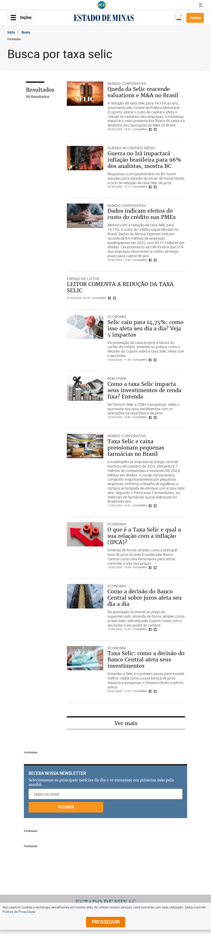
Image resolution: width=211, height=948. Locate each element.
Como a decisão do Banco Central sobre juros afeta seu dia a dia (144, 597)
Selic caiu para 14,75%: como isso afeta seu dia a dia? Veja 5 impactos (145, 328)
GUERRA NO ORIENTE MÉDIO (131, 147)
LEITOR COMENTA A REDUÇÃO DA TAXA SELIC (120, 287)
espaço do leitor (83, 278)
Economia (116, 316)
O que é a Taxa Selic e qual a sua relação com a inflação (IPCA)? (144, 536)
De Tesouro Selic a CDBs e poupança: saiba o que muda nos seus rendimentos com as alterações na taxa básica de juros (143, 409)
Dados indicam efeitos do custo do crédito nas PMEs (141, 214)
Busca (25, 32)
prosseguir (106, 922)
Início (11, 32)
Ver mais (126, 723)
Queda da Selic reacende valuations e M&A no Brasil (142, 92)
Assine (195, 17)
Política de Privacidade (19, 911)
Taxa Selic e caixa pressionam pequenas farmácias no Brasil (135, 447)
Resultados (40, 89)
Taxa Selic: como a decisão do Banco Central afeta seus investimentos (146, 659)
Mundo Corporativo (126, 83)
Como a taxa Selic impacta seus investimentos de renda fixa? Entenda (144, 390)
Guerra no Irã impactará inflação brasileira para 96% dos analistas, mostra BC (144, 159)
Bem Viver (116, 378)
